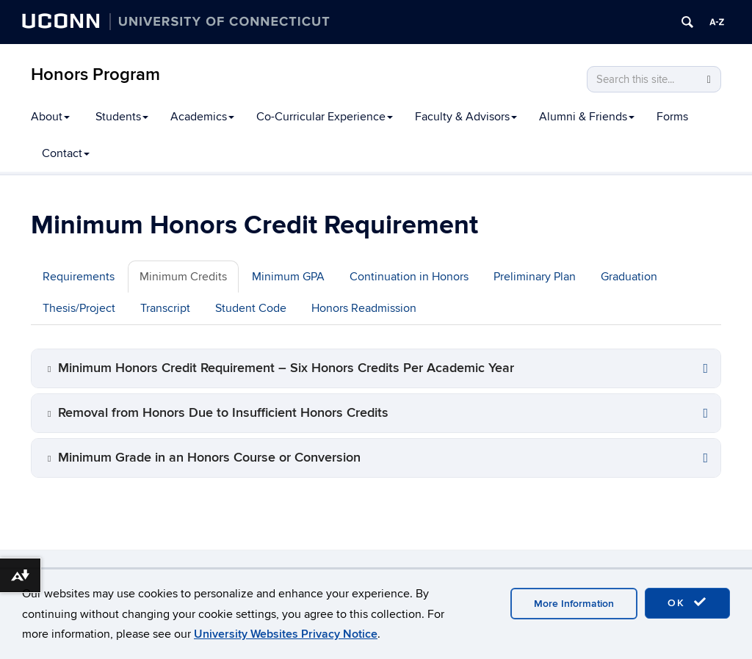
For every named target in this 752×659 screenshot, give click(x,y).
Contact (66, 153)
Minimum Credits (183, 276)
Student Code (250, 308)
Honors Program (95, 74)
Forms (672, 116)
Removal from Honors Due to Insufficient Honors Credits (223, 412)
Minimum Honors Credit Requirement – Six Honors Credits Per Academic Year (286, 368)
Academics (202, 116)
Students (121, 116)
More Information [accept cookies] (574, 603)
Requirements (79, 276)
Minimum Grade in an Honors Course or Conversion (209, 457)
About (50, 116)
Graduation (629, 276)
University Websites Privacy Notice (285, 634)
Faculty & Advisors (466, 116)
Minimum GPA (288, 276)
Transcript (165, 308)
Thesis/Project (79, 308)
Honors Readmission (363, 308)
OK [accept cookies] (687, 602)
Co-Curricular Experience (324, 116)
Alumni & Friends (586, 116)
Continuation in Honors (409, 276)
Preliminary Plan (535, 276)
